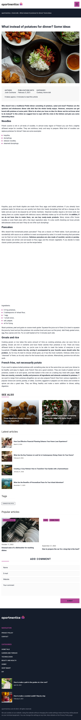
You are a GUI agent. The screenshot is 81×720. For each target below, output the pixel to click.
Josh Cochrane (10, 92)
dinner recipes (8, 503)
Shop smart (6, 668)
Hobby (4, 664)
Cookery (40, 92)
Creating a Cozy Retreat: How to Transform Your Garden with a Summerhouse (41, 469)
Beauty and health (9, 660)
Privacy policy (7, 633)
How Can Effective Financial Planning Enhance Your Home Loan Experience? (40, 441)
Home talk (47, 92)
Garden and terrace (9, 653)
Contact (5, 636)
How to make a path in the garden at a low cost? (30, 682)
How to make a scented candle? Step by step (29, 696)
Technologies (7, 657)
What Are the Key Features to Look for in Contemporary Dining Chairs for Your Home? (44, 455)
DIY (3, 672)
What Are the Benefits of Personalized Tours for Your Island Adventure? (39, 482)
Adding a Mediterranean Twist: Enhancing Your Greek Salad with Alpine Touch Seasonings (60, 418)
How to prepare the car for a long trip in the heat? (60, 549)
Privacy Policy (64, 715)
